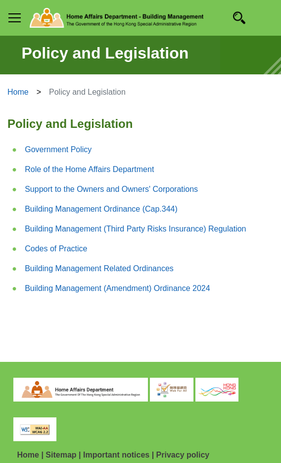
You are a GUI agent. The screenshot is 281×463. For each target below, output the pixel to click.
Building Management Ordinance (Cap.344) (101, 209)
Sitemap (61, 455)
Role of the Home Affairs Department (89, 169)
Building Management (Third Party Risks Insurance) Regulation (135, 229)
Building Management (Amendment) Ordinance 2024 (117, 288)
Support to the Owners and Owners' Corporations (111, 189)
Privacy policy (183, 455)
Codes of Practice (56, 248)
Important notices (116, 455)
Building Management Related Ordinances (99, 268)
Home (18, 92)
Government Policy (58, 149)
